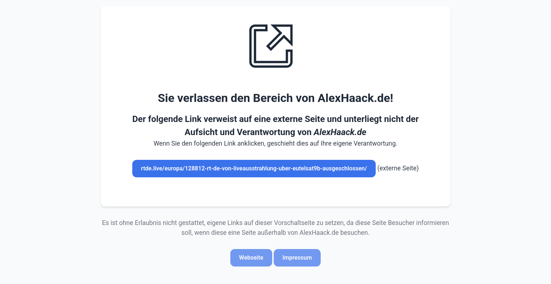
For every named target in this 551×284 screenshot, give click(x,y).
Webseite (251, 257)
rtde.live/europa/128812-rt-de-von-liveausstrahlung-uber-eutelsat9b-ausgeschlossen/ (254, 168)
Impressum (297, 257)
